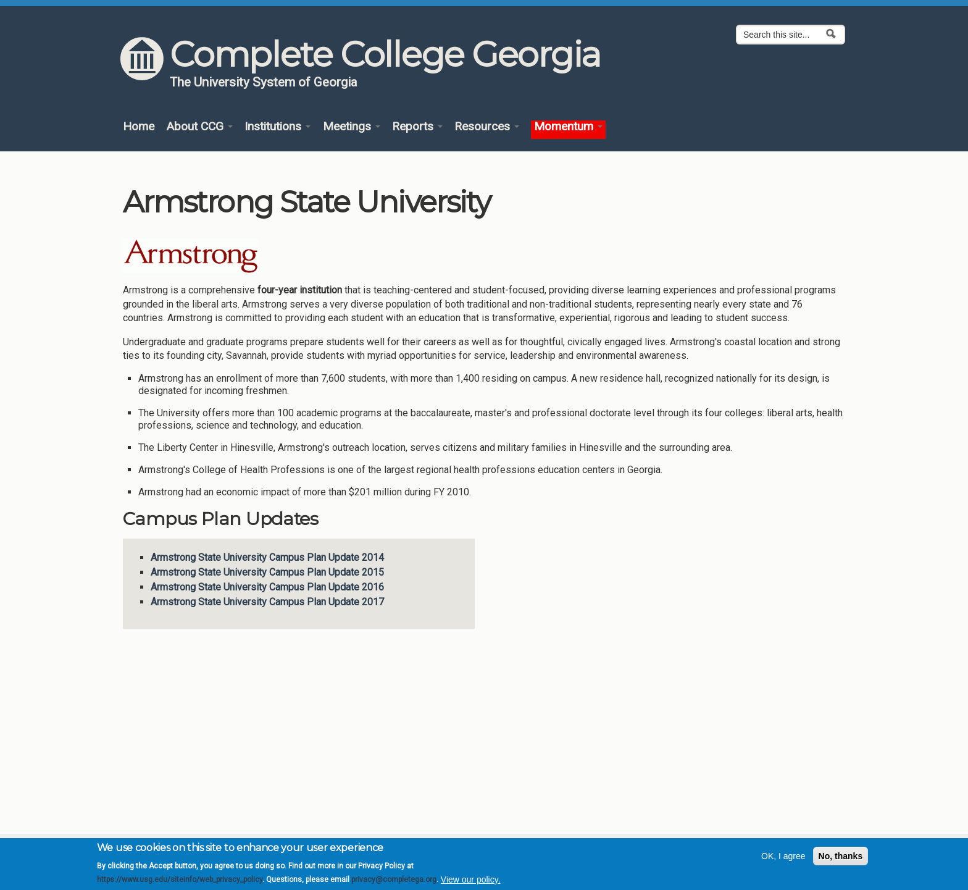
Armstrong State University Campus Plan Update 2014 (267, 557)
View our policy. (471, 883)
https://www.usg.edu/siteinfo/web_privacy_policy (179, 883)
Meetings (351, 126)
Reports (417, 126)
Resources (486, 126)
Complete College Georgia (385, 54)
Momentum (568, 126)
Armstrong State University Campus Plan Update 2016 (267, 587)
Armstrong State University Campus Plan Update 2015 (267, 572)
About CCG (199, 126)
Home (138, 126)
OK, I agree (783, 860)
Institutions (277, 126)
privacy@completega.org (393, 883)
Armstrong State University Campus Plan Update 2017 (267, 602)
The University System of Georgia (263, 82)
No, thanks (841, 860)
